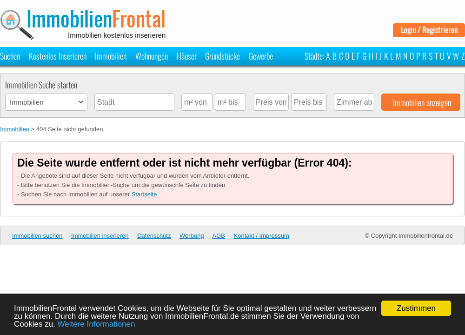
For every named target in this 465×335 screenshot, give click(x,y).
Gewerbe (261, 56)
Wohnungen (151, 56)
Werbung (191, 235)
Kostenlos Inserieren (57, 56)
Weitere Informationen (96, 324)
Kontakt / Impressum (261, 235)
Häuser (187, 56)
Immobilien (110, 56)
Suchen (10, 56)
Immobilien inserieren (100, 235)
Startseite (144, 194)
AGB (219, 235)
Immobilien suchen (37, 235)
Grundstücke (222, 56)
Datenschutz (154, 235)
